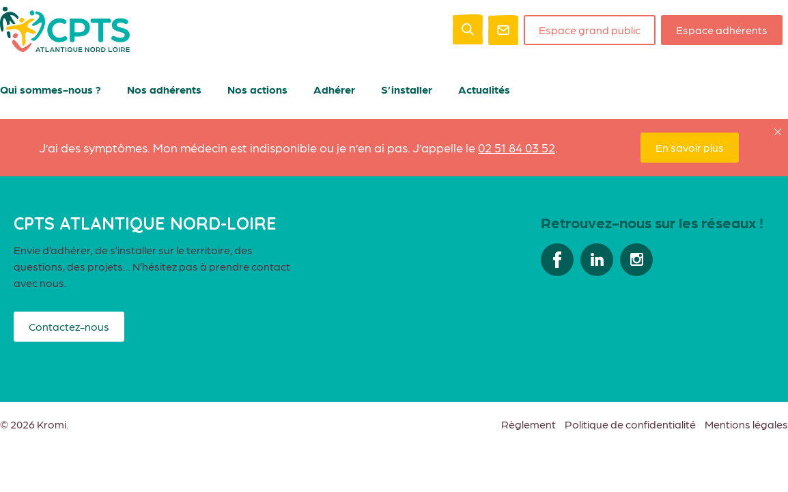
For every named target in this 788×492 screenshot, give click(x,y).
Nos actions (257, 89)
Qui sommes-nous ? (50, 89)
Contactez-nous (69, 326)
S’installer (406, 89)
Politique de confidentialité (630, 424)
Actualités (484, 89)
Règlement (528, 424)
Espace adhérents (722, 29)
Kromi (51, 424)
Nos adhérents (164, 89)
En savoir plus (690, 147)
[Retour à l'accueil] (65, 47)
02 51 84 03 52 (516, 147)
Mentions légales (746, 424)
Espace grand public (590, 29)
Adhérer (334, 89)
